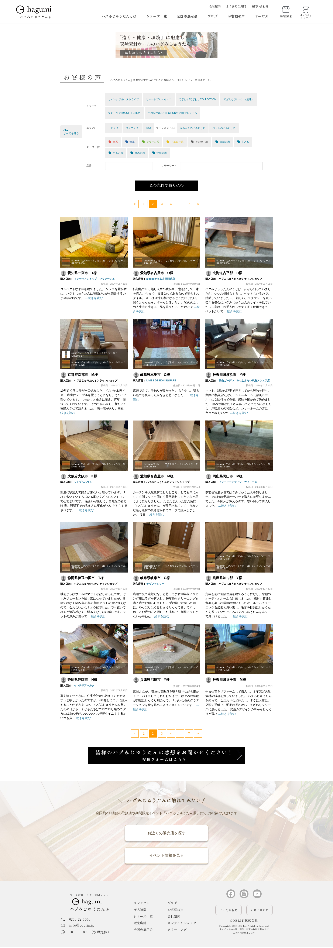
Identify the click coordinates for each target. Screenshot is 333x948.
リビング (113, 128)
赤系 (113, 142)
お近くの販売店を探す (166, 833)
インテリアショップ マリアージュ (94, 278)
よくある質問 (228, 911)
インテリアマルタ (84, 685)
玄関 (148, 128)
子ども (243, 142)
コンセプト (142, 904)
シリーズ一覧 (156, 16)
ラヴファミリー (155, 583)
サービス (261, 16)
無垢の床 (222, 142)
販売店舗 (140, 924)
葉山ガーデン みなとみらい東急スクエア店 (244, 380)
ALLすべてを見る (71, 131)
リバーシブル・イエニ (159, 99)
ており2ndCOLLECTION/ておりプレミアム (172, 112)
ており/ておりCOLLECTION (124, 112)
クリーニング (177, 930)
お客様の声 (236, 16)
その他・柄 (199, 142)
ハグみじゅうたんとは (119, 16)
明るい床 (115, 153)
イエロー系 (174, 142)
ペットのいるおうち (224, 128)
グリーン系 (150, 142)
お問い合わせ (259, 6)
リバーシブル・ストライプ (123, 99)
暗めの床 (137, 153)
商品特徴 (140, 910)
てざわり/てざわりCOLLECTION (197, 99)
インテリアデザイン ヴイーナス (238, 482)
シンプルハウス (83, 482)
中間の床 (159, 153)
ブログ (212, 16)
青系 (130, 142)
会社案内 (215, 6)
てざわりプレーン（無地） (238, 99)
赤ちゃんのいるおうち (192, 128)
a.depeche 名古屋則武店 (160, 278)
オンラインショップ (182, 924)
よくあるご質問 (236, 6)
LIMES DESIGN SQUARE (161, 380)
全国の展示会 (187, 16)
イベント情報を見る (166, 856)
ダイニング (132, 128)
